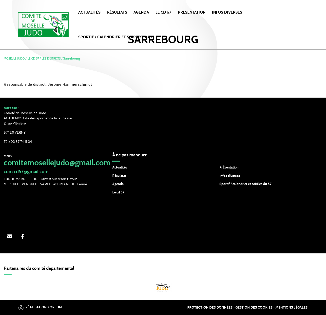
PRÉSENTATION (192, 12)
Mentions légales (291, 307)
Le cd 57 (118, 192)
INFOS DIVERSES (227, 12)
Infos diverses (229, 176)
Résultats (117, 12)
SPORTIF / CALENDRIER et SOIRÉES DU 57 (116, 37)
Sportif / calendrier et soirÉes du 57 (245, 184)
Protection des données (209, 307)
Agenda (141, 12)
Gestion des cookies (253, 307)
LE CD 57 (163, 12)
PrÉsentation (229, 167)
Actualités (89, 12)
